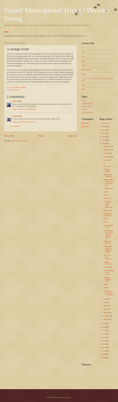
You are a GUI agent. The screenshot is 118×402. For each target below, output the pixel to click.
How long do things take (107, 214)
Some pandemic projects (108, 226)
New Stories (107, 166)
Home (41, 136)
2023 (103, 133)
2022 (103, 137)
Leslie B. (15, 101)
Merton (84, 65)
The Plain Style (86, 106)
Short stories (107, 198)
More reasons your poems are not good (108, 292)
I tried (105, 222)
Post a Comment (15, 126)
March (106, 312)
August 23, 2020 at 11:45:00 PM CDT (23, 109)
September (107, 157)
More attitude (107, 267)
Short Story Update (106, 170)
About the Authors (87, 103)
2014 (103, 341)
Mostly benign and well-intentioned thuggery (107, 249)
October (106, 153)
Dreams (105, 284)
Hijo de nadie (107, 210)
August (106, 160)
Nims (83, 61)
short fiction (15, 90)
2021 (103, 140)
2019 (103, 323)
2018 (103, 327)
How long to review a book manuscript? (108, 204)
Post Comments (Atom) (20, 141)
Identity (105, 192)
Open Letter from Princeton (107, 257)
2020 (103, 143)
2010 (103, 354)
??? (83, 56)
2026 (103, 123)
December (107, 146)
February (107, 316)
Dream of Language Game (107, 279)
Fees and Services (87, 112)
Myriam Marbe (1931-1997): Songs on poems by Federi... (108, 234)
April (105, 309)
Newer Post (9, 136)
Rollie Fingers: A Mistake (108, 175)
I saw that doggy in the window (108, 272)
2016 (103, 334)
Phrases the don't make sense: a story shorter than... (108, 182)
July (105, 299)
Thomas (86, 126)
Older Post (72, 136)
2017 (103, 330)
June (105, 302)
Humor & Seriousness (107, 263)
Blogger (68, 397)
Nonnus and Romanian (107, 242)
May (105, 306)
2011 (103, 351)
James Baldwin (86, 70)
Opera (83, 85)
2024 (103, 130)
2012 (103, 347)
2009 (103, 358)
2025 (103, 126)
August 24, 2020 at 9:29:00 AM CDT (23, 122)
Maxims (84, 109)
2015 (103, 337)
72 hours (106, 219)
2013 (103, 344)
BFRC (6, 32)
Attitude (105, 287)
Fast (104, 163)
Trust (83, 52)
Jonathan (15, 116)
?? (82, 48)
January (106, 319)
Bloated (105, 195)
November (107, 150)
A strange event (108, 188)
